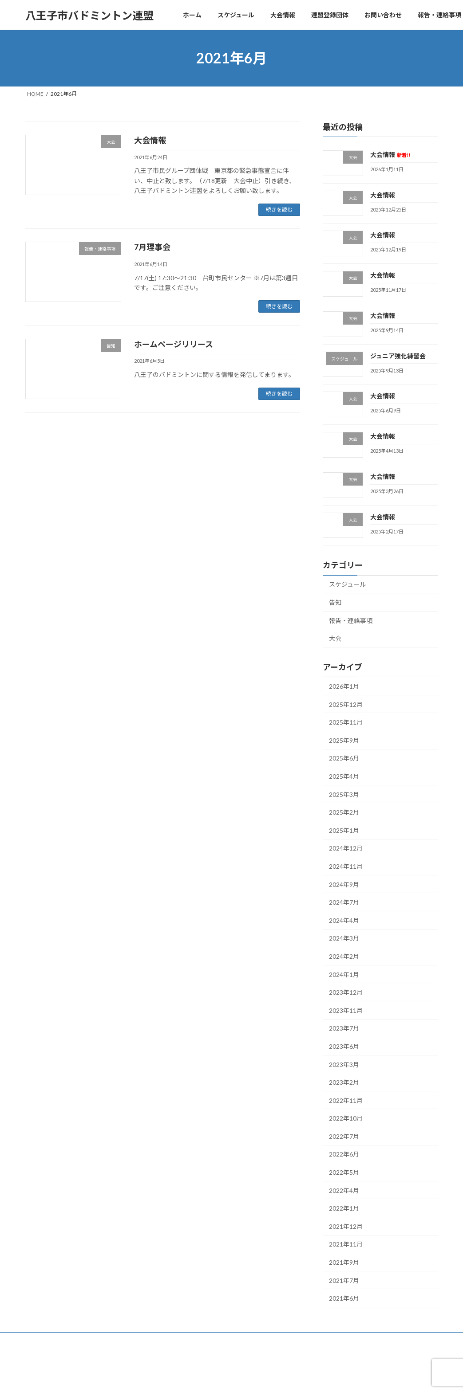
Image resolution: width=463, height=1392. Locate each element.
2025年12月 (346, 704)
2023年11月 (346, 1010)
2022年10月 (346, 1118)
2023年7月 (344, 1028)
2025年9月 (344, 740)
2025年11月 (346, 722)
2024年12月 (346, 848)
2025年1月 (344, 830)
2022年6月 (344, 1154)
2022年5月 (344, 1172)
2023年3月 (344, 1064)
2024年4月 (344, 920)
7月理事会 (152, 247)
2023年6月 (344, 1046)
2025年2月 (344, 812)
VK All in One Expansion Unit (288, 1376)
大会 (335, 638)
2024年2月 (344, 956)
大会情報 (150, 140)
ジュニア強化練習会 (398, 356)
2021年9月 (344, 1262)
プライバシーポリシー (60, 1340)
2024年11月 (346, 866)
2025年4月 (344, 776)
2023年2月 (344, 1082)
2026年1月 (344, 686)
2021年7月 (344, 1280)
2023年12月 (346, 992)
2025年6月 (344, 758)
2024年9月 (344, 884)
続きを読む (279, 209)
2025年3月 (344, 794)
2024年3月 (344, 938)
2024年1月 (344, 974)
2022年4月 (344, 1190)
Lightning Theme (229, 1376)
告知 (335, 602)
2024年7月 (344, 902)
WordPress (183, 1376)
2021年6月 (344, 1298)
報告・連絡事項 (350, 620)
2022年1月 (344, 1208)
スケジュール (347, 584)
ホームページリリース (173, 344)
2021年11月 (346, 1244)
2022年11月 (346, 1100)
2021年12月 (346, 1226)
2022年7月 (344, 1136)
